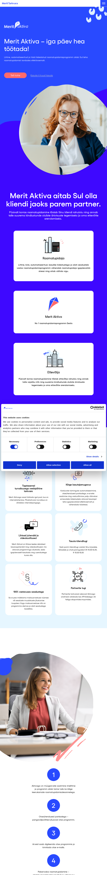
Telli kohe (15, 75)
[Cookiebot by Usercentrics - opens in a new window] (92, 408)
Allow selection (53, 465)
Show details (92, 456)
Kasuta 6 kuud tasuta (42, 75)
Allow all (87, 465)
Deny (19, 465)
